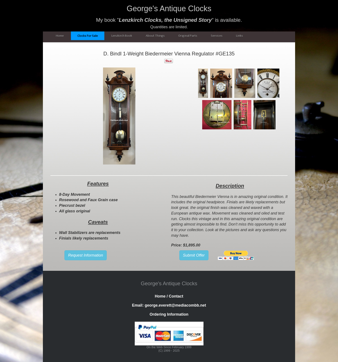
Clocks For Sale (87, 35)
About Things (155, 35)
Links (239, 35)
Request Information (85, 255)
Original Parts (187, 35)
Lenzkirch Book (121, 35)
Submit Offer (194, 255)
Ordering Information (169, 314)
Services (216, 35)
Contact (176, 296)
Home (60, 35)
